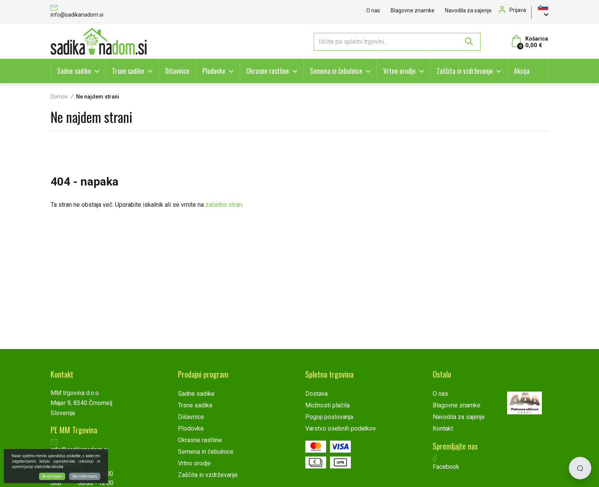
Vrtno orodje (399, 71)
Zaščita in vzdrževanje (465, 71)
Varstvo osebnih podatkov (340, 428)
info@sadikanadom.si (77, 12)
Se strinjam (52, 476)
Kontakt (443, 428)
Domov (59, 97)
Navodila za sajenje (468, 10)
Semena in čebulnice (336, 71)
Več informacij (84, 476)
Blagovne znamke (413, 10)
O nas (373, 10)
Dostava (316, 393)
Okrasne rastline (267, 71)
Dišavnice (177, 71)
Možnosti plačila (327, 405)
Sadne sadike (74, 71)
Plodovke (213, 71)
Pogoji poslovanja (329, 417)
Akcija (522, 71)
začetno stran (223, 204)
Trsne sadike (128, 71)
